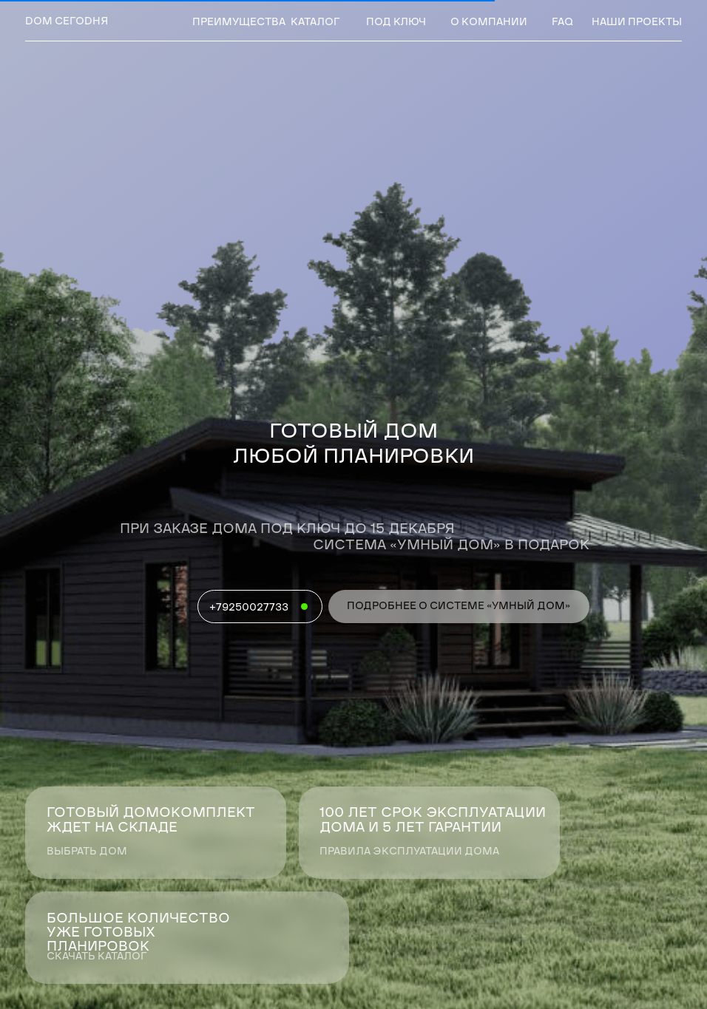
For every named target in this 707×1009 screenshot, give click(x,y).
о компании (488, 22)
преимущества (238, 22)
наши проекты (637, 22)
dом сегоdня (66, 22)
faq (562, 22)
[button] (187, 937)
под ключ (396, 22)
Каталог (315, 22)
